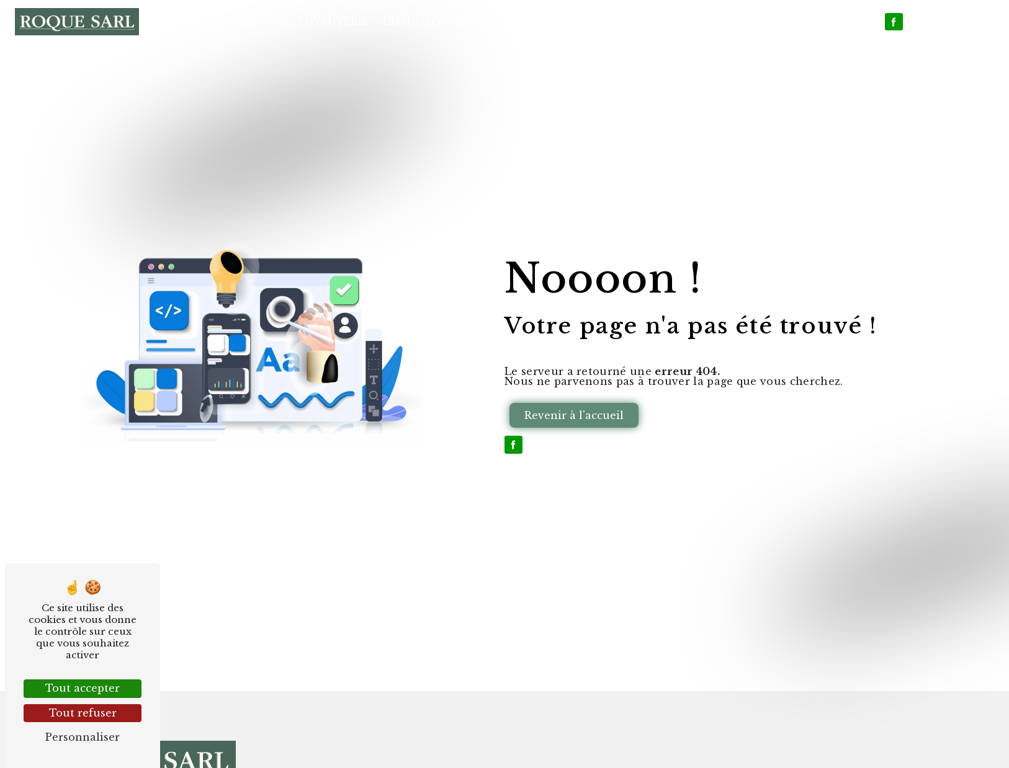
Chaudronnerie (433, 21)
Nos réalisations (747, 21)
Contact (845, 21)
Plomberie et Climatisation (587, 21)
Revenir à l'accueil (574, 415)
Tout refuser (83, 713)
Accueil (259, 21)
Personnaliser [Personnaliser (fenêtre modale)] (82, 737)
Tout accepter (82, 688)
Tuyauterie (333, 21)
